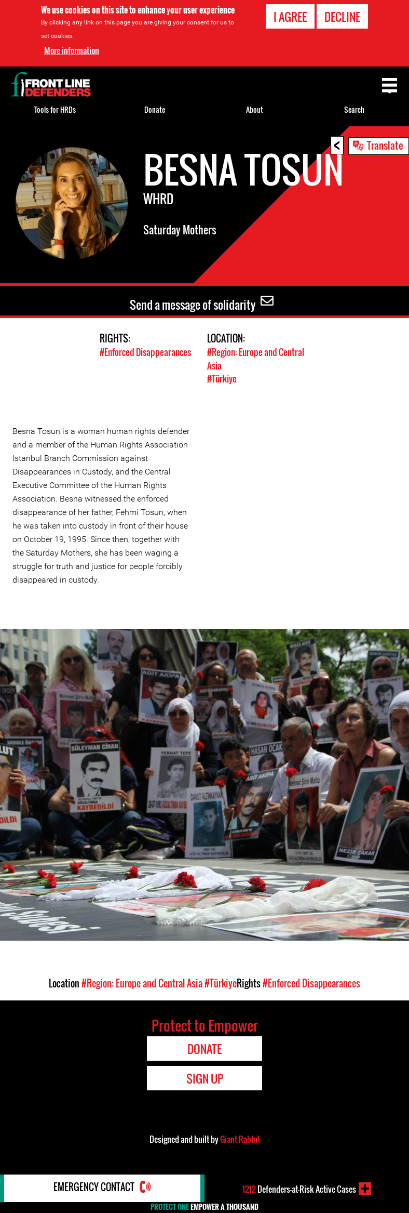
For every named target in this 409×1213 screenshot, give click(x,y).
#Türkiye (222, 378)
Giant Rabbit (240, 1138)
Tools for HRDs (55, 109)
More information (71, 50)
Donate (154, 109)
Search (354, 109)
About (254, 109)
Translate (385, 145)
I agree (290, 16)
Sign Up (204, 1078)
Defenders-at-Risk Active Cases (299, 1188)
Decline (342, 16)
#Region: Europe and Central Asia (141, 983)
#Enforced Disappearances (145, 352)
